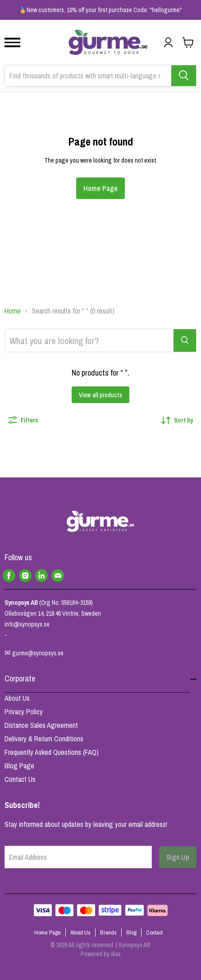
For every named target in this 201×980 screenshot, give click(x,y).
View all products (100, 395)
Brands (108, 932)
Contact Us (20, 779)
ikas (116, 954)
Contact (154, 932)
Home (13, 311)
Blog (131, 932)
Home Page (100, 188)
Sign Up (177, 857)
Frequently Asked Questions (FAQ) (52, 752)
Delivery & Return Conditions (44, 739)
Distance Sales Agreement (41, 725)
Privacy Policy (24, 712)
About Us (17, 698)
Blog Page (19, 766)
